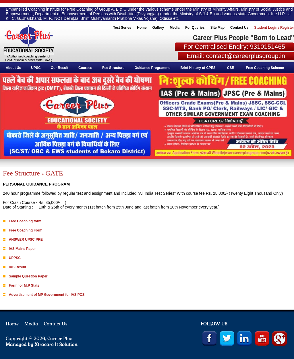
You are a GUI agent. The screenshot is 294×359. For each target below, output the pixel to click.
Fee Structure (114, 68)
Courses (86, 68)
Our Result (61, 68)
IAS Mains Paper (22, 249)
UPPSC (15, 258)
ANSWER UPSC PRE (26, 240)
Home (141, 28)
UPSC (37, 68)
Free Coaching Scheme (265, 68)
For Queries (194, 28)
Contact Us (239, 28)
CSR (230, 68)
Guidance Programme (153, 68)
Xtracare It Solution (56, 344)
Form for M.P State (24, 285)
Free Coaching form (25, 221)
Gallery (158, 28)
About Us (14, 68)
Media (174, 28)
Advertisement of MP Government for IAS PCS (47, 295)
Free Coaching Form (25, 230)
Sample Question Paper (28, 276)
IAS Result (17, 267)
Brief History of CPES (198, 68)
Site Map (217, 28)
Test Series (122, 28)
